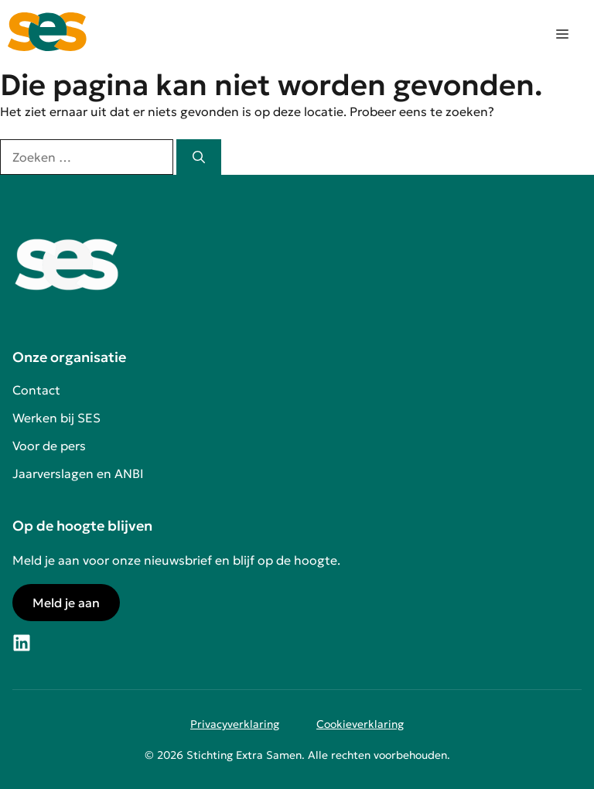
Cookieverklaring (360, 724)
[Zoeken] (198, 157)
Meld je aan (66, 602)
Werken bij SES (56, 417)
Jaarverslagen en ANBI (78, 473)
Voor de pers (49, 445)
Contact (36, 390)
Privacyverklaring (234, 724)
